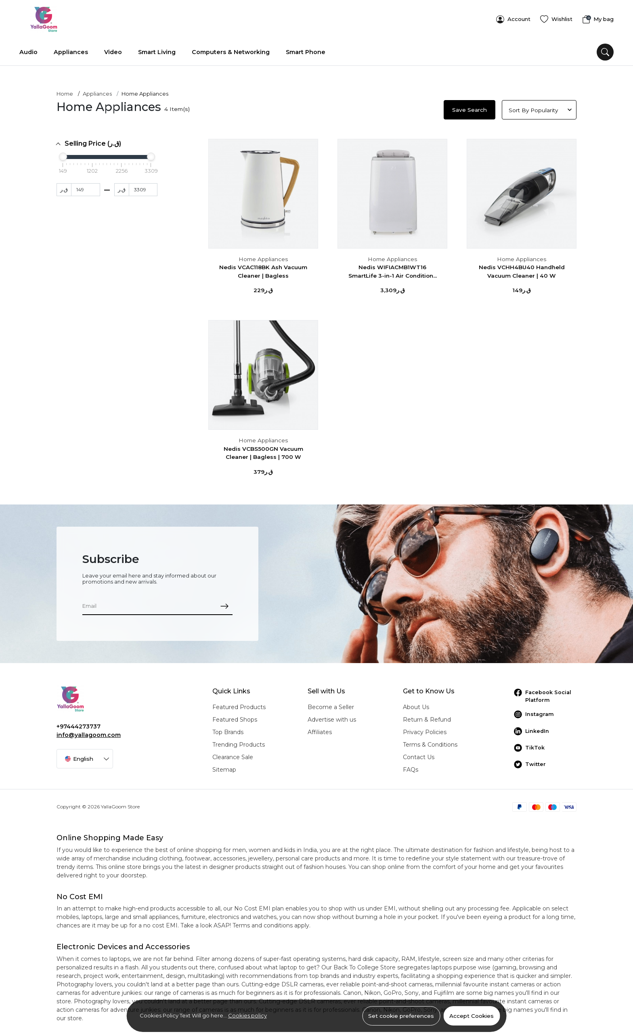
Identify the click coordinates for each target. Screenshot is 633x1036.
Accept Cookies (471, 1016)
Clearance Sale (232, 754)
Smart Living (157, 49)
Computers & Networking (231, 49)
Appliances (71, 49)
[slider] (63, 154)
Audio (28, 49)
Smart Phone (305, 49)
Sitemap (224, 766)
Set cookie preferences (401, 1016)
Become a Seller (331, 704)
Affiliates (320, 729)
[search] (605, 49)
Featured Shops (234, 716)
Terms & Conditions (430, 741)
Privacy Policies (424, 729)
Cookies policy (247, 1015)
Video (113, 49)
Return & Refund (427, 716)
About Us (416, 704)
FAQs (410, 766)
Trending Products (238, 741)
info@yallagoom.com (89, 732)
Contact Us (418, 754)
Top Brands (227, 729)
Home (65, 91)
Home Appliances (263, 256)
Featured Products (239, 704)
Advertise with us (332, 716)
